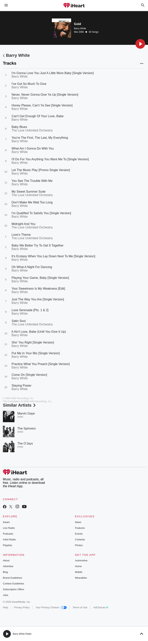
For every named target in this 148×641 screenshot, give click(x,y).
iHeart (6, 522)
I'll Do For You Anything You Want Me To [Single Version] (50, 159)
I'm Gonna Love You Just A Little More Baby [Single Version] (53, 73)
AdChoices (100, 607)
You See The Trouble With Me (32, 180)
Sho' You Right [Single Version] (33, 342)
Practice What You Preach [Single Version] (41, 364)
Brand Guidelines (12, 577)
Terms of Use (80, 607)
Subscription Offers (13, 589)
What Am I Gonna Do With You (33, 148)
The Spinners (26, 428)
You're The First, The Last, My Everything (40, 137)
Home (78, 566)
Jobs (5, 595)
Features (80, 528)
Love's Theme (21, 234)
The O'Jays (25, 443)
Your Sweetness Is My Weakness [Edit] (38, 288)
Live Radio (9, 528)
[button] (140, 44)
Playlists (7, 545)
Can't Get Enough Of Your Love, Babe (38, 116)
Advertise (8, 566)
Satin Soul (19, 321)
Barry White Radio (22, 634)
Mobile (78, 572)
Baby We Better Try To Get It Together (37, 245)
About (6, 560)
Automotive (81, 560)
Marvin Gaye (26, 413)
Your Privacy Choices (51, 607)
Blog (5, 572)
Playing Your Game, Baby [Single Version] (40, 277)
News (78, 522)
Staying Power (21, 385)
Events (79, 533)
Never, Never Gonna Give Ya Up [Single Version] (45, 94)
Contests (80, 539)
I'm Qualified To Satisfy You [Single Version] (41, 213)
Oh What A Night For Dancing (32, 267)
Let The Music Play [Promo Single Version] (41, 170)
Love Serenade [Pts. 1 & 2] (30, 310)
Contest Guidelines (13, 583)
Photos (79, 545)
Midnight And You (23, 224)
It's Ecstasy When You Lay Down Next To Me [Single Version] (53, 256)
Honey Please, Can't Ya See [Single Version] (42, 105)
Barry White (80, 28)
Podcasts (8, 533)
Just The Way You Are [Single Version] (38, 299)
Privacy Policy (22, 607)
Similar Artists (19, 405)
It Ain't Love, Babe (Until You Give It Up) (39, 331)
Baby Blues (19, 127)
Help (5, 607)
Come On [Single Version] (29, 374)
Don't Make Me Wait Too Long (32, 202)
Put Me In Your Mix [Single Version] (36, 353)
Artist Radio (9, 539)
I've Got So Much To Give (29, 83)
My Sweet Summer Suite (28, 191)
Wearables (81, 577)
